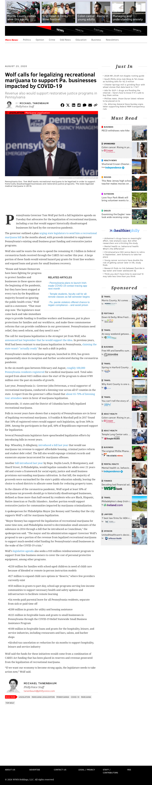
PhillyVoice (26, 31)
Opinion (40, 39)
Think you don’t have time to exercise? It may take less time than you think (123, 275)
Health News (110, 160)
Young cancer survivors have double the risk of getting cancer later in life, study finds (123, 262)
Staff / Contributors (110, 771)
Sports (137, 30)
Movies (107, 177)
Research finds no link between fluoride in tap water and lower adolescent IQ (123, 269)
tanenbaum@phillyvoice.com (39, 690)
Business (96, 39)
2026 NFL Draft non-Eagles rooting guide (124, 75)
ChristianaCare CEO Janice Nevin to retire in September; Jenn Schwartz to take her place (124, 254)
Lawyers (108, 514)
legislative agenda (23, 551)
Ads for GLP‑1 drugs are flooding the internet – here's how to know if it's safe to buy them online (123, 93)
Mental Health (111, 464)
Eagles (107, 210)
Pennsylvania (62, 697)
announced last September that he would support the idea (38, 340)
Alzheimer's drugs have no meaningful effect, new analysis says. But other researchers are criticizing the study (122, 241)
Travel (107, 296)
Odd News (65, 39)
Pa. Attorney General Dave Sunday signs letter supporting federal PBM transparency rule (124, 106)
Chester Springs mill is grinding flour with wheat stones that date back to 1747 (124, 85)
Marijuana (86, 697)
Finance (108, 480)
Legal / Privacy (86, 769)
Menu (9, 31)
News (60, 30)
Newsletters (112, 39)
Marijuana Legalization (37, 112)
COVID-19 (75, 697)
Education (81, 39)
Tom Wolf (10, 703)
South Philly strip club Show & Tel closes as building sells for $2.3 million (123, 80)
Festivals (109, 313)
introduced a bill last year (53, 445)
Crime (52, 39)
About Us (10, 769)
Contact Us (60, 769)
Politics (27, 39)
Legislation (16, 112)
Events (118, 30)
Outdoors (109, 193)
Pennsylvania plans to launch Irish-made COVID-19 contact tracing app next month (67, 286)
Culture (98, 30)
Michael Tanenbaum (34, 103)
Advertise (34, 769)
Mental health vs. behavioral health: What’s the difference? (121, 247)
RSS (129, 769)
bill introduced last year (29, 463)
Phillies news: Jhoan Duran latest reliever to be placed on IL (123, 99)
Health (79, 30)
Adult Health (110, 413)
